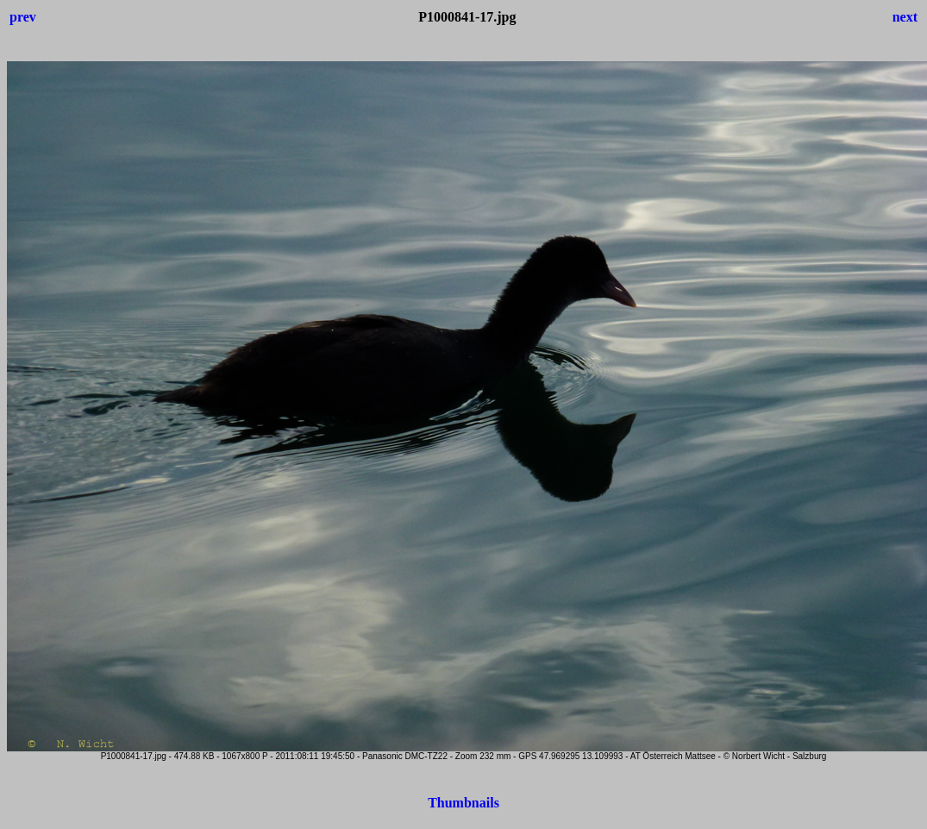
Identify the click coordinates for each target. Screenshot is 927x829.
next (905, 16)
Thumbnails (463, 802)
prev (22, 16)
